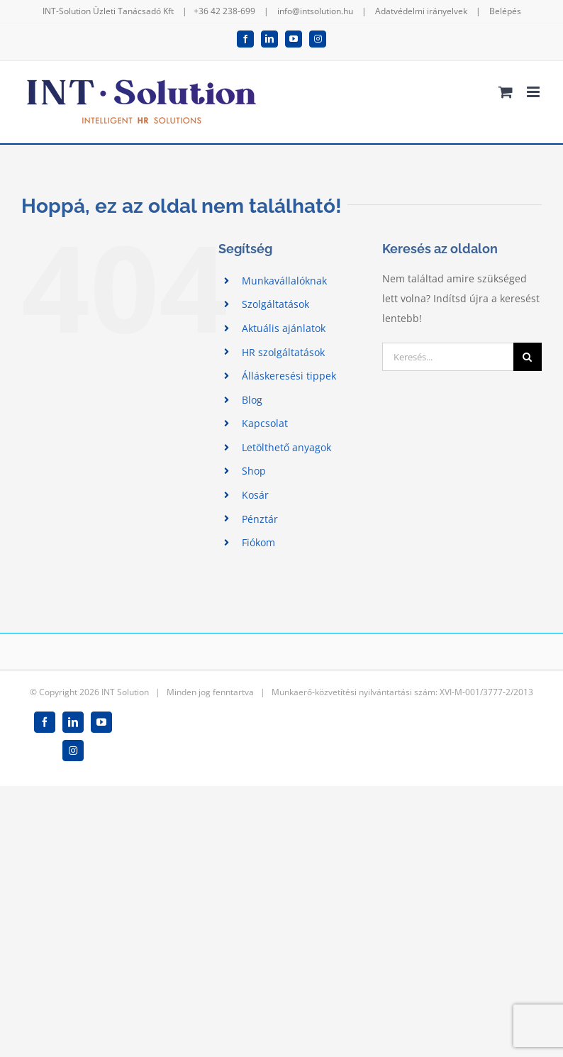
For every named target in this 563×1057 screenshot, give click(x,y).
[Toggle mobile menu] (534, 91)
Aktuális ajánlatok (283, 328)
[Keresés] (527, 357)
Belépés (505, 11)
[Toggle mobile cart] (505, 91)
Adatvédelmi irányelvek (421, 11)
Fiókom (258, 542)
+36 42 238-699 (224, 11)
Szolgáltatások (275, 304)
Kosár (255, 495)
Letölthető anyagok (286, 447)
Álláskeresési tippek (289, 375)
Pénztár (260, 519)
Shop (254, 470)
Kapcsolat (265, 423)
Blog (252, 399)
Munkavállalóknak (284, 280)
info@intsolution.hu (315, 11)
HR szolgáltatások (283, 352)
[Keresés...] (447, 357)
